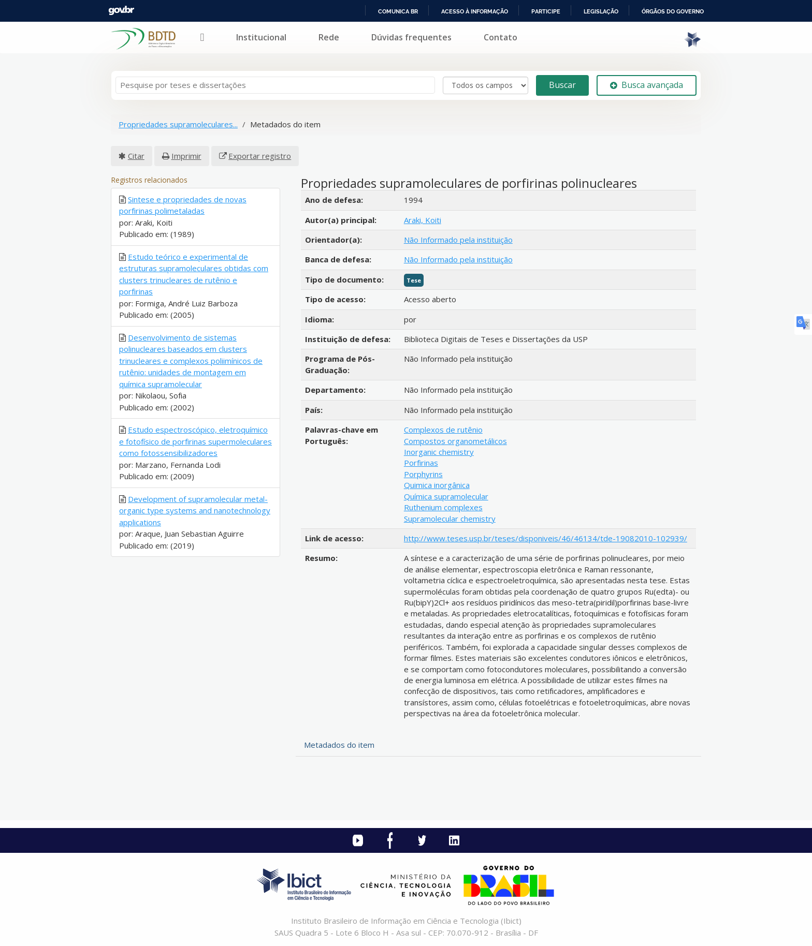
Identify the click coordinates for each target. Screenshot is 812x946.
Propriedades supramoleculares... (178, 124)
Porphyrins (423, 474)
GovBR (121, 11)
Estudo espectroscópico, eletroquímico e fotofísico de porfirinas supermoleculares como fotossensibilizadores (195, 441)
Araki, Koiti (422, 220)
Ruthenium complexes (443, 507)
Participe (545, 11)
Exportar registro (259, 156)
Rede (328, 37)
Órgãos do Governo (673, 11)
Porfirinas (421, 462)
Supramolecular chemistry (450, 518)
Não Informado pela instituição (458, 239)
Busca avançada (646, 85)
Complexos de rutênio (443, 429)
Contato (500, 37)
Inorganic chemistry (439, 452)
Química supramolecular (446, 496)
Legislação (601, 11)
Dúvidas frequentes (411, 37)
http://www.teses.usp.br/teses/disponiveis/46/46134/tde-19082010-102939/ (545, 538)
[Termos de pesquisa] (275, 85)
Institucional (261, 37)
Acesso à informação (474, 11)
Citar (136, 156)
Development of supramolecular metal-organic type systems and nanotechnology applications (194, 510)
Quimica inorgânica (437, 485)
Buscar (562, 85)
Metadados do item (339, 745)
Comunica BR (398, 11)
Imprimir (186, 156)
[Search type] (485, 85)
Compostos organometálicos (455, 441)
